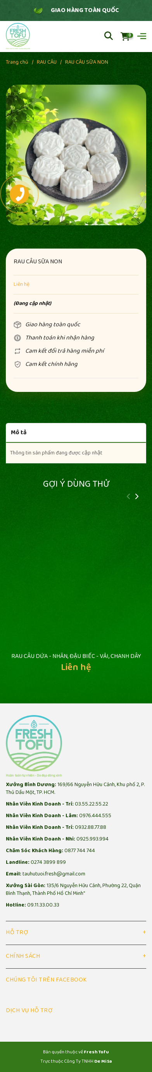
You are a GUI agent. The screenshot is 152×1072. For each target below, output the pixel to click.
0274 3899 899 (48, 862)
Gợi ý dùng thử (76, 484)
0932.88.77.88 (90, 827)
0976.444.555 (95, 816)
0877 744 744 (79, 851)
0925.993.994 (92, 839)
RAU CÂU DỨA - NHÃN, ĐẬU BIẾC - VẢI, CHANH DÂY (76, 656)
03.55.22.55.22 (91, 804)
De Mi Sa (103, 1061)
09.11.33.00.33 (43, 905)
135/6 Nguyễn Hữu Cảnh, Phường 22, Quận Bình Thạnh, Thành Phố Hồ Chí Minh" (73, 889)
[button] (136, 497)
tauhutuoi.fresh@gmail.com (53, 874)
